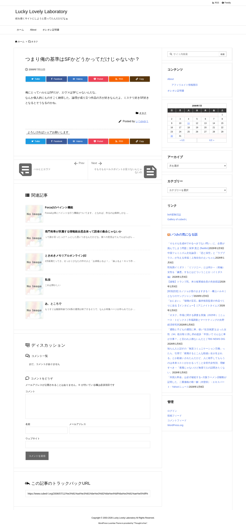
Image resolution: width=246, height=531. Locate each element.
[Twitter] (36, 79)
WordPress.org (175, 425)
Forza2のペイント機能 (59, 207)
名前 (27, 424)
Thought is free (140, 523)
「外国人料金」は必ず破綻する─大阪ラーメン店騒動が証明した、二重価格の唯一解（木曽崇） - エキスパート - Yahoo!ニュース (197, 382)
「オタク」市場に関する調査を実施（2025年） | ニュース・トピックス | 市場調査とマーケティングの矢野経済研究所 (196, 320)
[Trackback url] (87, 493)
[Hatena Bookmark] (78, 79)
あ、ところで (53, 303)
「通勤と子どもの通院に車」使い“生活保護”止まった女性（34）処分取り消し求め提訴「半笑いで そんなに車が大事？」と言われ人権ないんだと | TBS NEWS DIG (196, 334)
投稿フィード (174, 415)
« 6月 (182, 140)
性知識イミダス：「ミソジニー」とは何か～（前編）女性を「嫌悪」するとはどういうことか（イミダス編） (196, 272)
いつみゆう (142, 121)
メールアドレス (77, 424)
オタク (34, 41)
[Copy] (140, 79)
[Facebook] (56, 79)
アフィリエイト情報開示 (185, 84)
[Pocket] (98, 79)
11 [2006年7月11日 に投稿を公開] (188, 123)
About (170, 79)
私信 (47, 279)
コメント (30, 391)
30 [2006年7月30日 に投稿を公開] (171, 136)
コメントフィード (177, 420)
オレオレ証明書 (175, 90)
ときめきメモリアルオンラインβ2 (65, 255)
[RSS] (119, 79)
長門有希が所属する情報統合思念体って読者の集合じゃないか (83, 231)
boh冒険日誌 (174, 214)
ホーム (21, 41)
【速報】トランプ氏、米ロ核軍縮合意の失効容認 (193, 281)
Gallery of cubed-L (177, 219)
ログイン (172, 410)
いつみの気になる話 (183, 234)
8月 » (211, 140)
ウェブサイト (32, 438)
